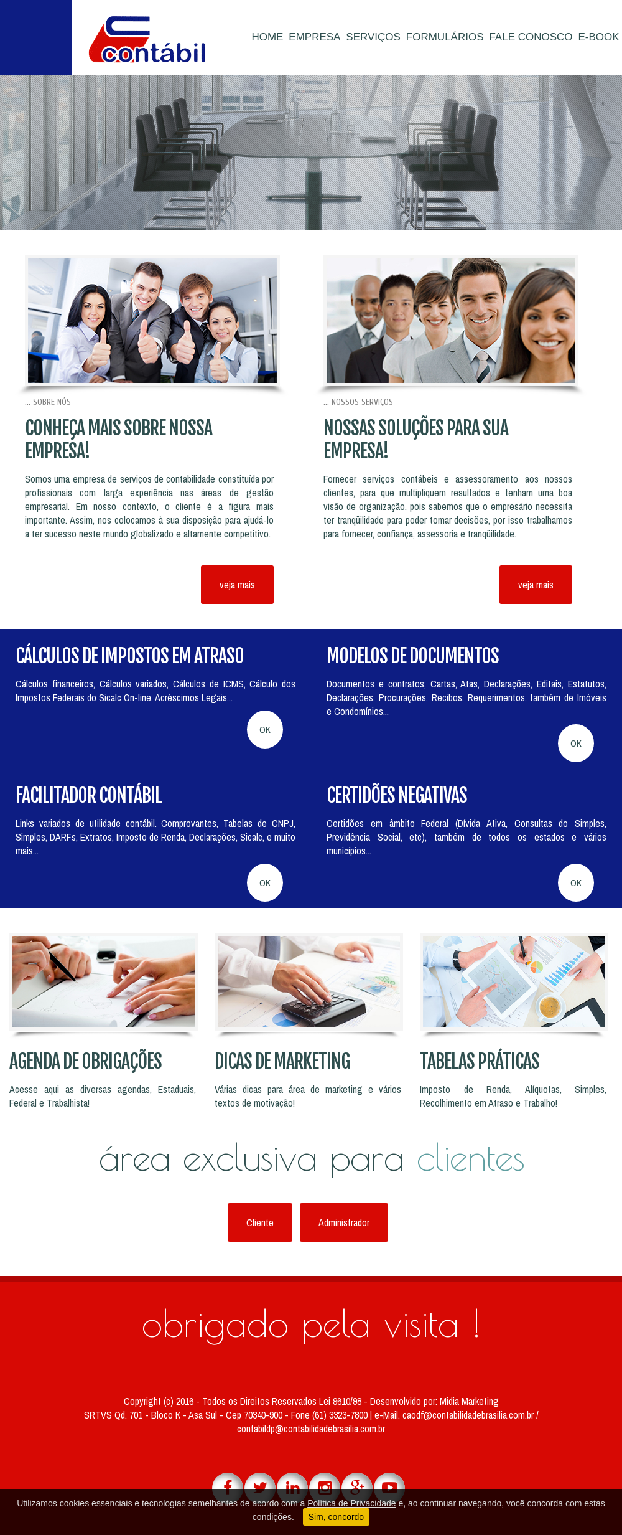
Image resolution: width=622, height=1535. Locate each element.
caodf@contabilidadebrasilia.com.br (469, 1415)
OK (265, 729)
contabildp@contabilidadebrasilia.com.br (311, 1428)
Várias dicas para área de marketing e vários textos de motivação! (308, 1096)
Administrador (343, 1222)
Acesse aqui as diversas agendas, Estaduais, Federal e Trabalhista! (102, 1096)
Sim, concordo (336, 1517)
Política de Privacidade (351, 1503)
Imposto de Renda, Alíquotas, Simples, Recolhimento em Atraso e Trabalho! (513, 1096)
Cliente (260, 1222)
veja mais (237, 585)
